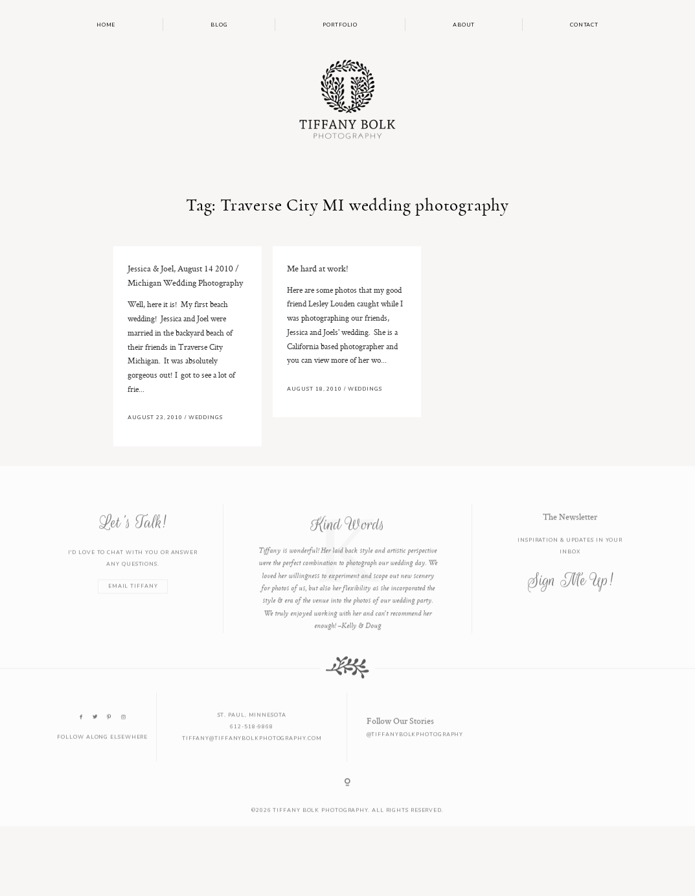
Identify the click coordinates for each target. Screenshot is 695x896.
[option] (347, 580)
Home (106, 25)
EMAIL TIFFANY (133, 597)
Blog (219, 25)
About (464, 25)
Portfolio (340, 25)
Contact (584, 25)
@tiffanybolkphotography (415, 745)
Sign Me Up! (570, 591)
